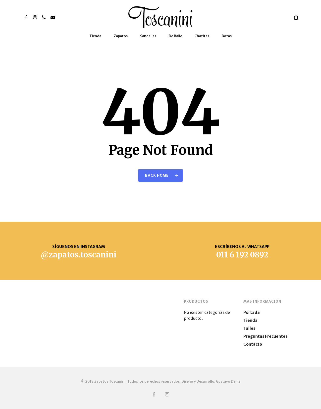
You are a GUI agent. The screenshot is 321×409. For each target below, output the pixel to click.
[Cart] (296, 17)
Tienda (250, 320)
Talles (249, 328)
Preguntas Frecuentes (265, 336)
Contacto (252, 344)
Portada (251, 312)
